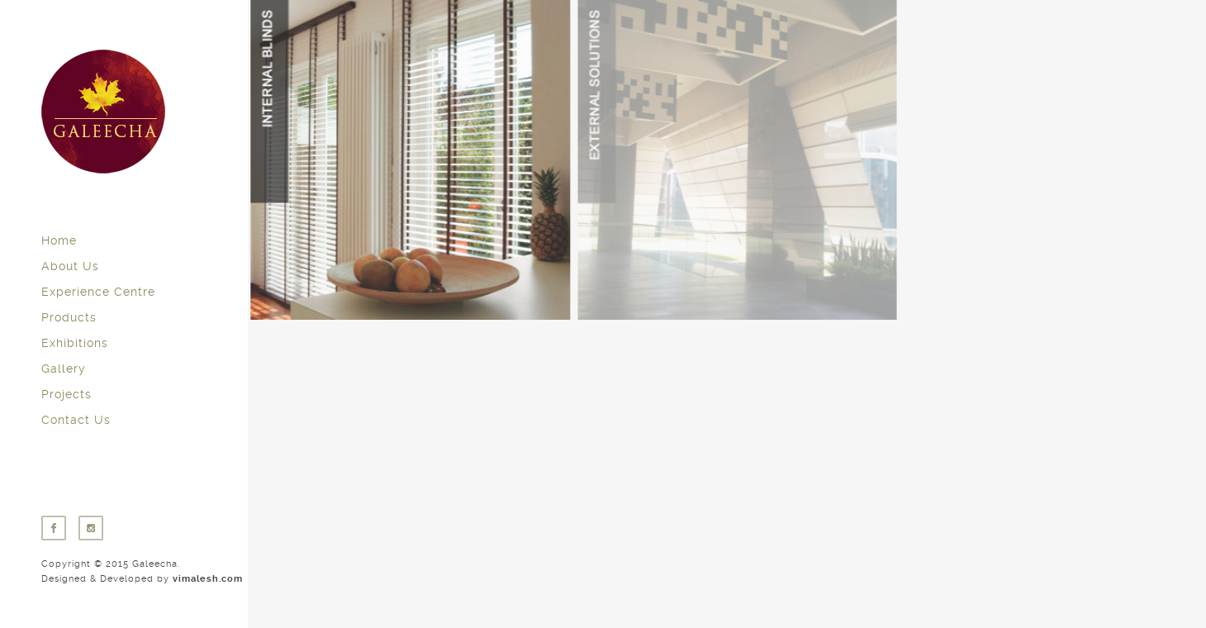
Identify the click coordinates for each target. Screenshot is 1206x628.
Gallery (63, 368)
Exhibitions (74, 343)
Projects (66, 394)
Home (59, 240)
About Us (70, 266)
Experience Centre (98, 291)
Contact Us (76, 419)
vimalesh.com (208, 578)
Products (69, 317)
